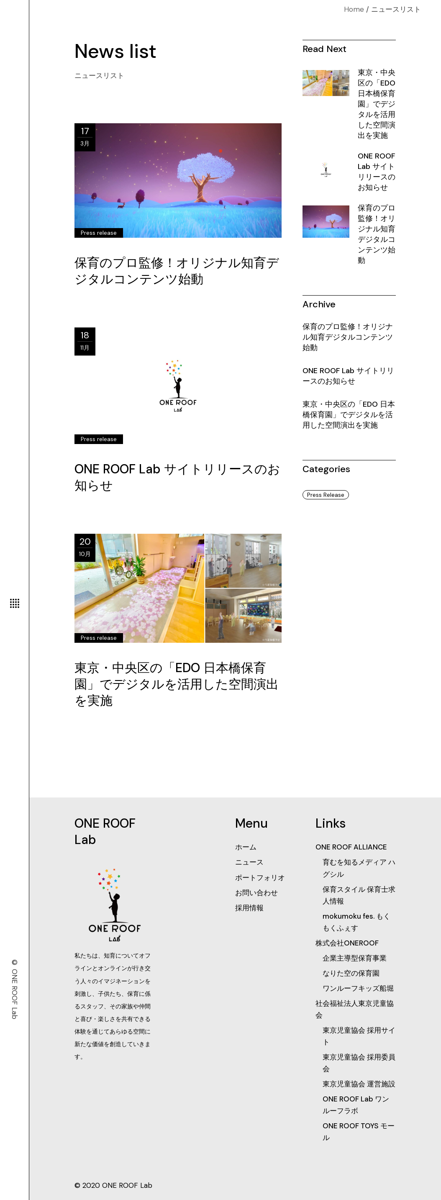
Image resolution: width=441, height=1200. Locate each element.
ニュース (249, 862)
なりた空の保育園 (351, 973)
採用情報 (249, 907)
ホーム (245, 847)
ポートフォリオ (260, 877)
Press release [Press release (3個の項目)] (325, 495)
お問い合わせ (256, 892)
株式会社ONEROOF (347, 943)
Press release (99, 232)
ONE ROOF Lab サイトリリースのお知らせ (376, 171)
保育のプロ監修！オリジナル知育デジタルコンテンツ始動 (176, 271)
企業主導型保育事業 (355, 958)
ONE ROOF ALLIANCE (351, 847)
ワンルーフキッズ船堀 (358, 988)
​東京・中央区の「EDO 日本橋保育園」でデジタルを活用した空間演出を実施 (176, 684)
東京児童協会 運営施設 (359, 1083)
